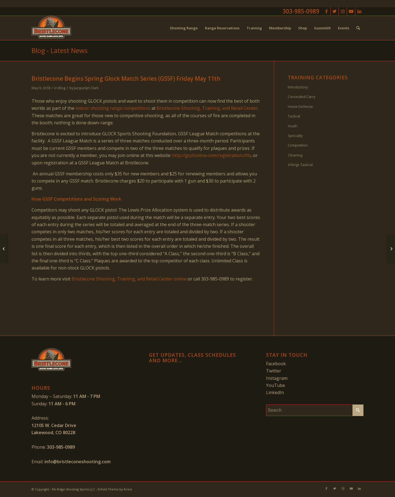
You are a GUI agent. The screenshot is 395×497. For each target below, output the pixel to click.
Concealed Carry (301, 96)
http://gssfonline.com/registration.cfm (211, 155)
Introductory (298, 87)
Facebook (276, 364)
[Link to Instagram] (343, 11)
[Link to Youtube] (351, 11)
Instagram (276, 378)
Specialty (295, 135)
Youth (292, 125)
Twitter (273, 371)
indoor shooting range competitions (112, 108)
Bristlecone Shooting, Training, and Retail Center (207, 108)
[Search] (358, 28)
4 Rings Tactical (300, 164)
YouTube (275, 385)
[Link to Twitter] (334, 11)
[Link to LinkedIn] (359, 11)
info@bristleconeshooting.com (77, 462)
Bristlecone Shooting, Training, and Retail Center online (129, 279)
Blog (61, 87)
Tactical (294, 116)
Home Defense (300, 106)
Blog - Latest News (60, 50)
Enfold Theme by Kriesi (115, 489)
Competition (298, 145)
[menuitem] (183, 28)
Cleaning (295, 155)
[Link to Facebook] (326, 11)
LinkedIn (275, 392)
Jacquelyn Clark (86, 87)
